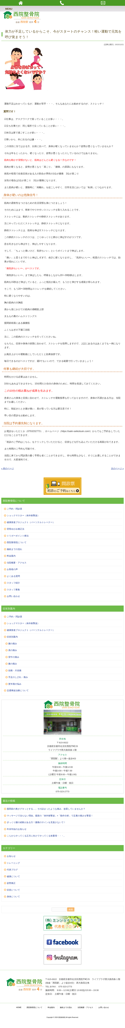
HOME (18, 1007)
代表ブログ (12, 869)
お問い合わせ (13, 596)
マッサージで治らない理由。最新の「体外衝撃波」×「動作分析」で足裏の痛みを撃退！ (50, 815)
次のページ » (117, 468)
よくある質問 (13, 576)
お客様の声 (12, 569)
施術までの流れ (14, 549)
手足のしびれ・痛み (18, 677)
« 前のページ (7, 468)
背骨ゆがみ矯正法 (15, 529)
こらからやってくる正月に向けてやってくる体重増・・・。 (36, 835)
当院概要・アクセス (16, 562)
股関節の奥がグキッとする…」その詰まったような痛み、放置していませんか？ (46, 809)
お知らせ (11, 856)
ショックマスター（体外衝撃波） (23, 515)
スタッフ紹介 (13, 583)
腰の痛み (12, 643)
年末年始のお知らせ (16, 829)
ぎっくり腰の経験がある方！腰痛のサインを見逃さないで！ (36, 822)
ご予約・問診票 (14, 509)
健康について (13, 876)
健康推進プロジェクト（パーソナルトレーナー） (31, 522)
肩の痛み (12, 650)
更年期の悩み (14, 684)
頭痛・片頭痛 (14, 670)
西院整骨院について (16, 542)
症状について (13, 890)
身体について (13, 896)
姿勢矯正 (11, 883)
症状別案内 (12, 636)
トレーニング (13, 863)
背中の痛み (13, 657)
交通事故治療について (18, 690)
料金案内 (11, 556)
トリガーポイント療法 (18, 535)
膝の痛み (12, 663)
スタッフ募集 (13, 589)
